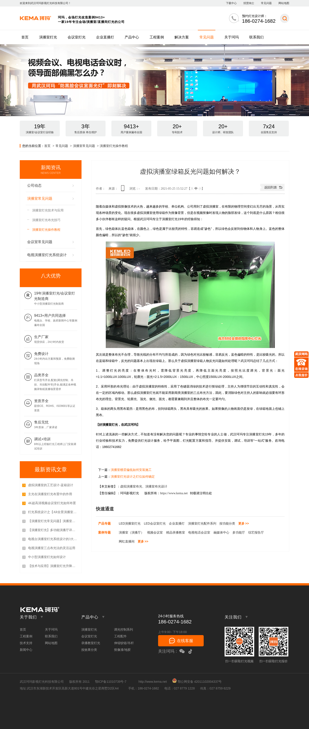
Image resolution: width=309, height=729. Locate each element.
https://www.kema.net (174, 493)
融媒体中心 (221, 532)
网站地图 (283, 3)
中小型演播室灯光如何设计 (47, 557)
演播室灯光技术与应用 (48, 210)
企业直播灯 (105, 37)
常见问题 (266, 3)
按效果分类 (89, 649)
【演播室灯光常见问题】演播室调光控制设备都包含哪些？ (52, 521)
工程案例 (157, 37)
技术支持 (26, 643)
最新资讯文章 (51, 469)
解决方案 (181, 37)
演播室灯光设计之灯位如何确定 (133, 476)
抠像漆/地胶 (122, 649)
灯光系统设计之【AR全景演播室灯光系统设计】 (52, 512)
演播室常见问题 (84, 146)
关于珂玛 (231, 37)
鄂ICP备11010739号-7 (110, 681)
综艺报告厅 (256, 532)
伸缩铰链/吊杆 (124, 643)
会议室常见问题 (39, 242)
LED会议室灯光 (155, 523)
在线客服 (185, 640)
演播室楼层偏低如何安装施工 (131, 470)
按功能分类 (227, 523)
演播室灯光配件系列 (202, 523)
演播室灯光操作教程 (114, 146)
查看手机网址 (123, 190)
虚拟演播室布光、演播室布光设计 (143, 486)
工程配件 (120, 636)
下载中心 (231, 3)
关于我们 (28, 617)
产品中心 (132, 37)
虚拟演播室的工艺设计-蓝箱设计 (50, 485)
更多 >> (243, 523)
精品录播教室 (175, 532)
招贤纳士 (248, 3)
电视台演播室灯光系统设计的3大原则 (52, 539)
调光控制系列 (123, 629)
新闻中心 (26, 649)
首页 (25, 37)
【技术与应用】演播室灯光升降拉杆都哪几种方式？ (52, 566)
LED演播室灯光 (130, 523)
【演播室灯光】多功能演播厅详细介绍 (52, 530)
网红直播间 (127, 541)
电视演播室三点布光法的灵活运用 (51, 548)
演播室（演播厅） (131, 532)
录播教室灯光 (90, 643)
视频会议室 (155, 532)
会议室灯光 (77, 37)
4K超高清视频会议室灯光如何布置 (52, 503)
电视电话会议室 (199, 532)
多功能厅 (238, 532)
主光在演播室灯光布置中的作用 (50, 494)
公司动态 (34, 185)
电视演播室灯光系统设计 (47, 255)
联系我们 (256, 37)
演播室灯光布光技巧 (46, 220)
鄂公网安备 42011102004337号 (197, 681)
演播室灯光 (48, 37)
